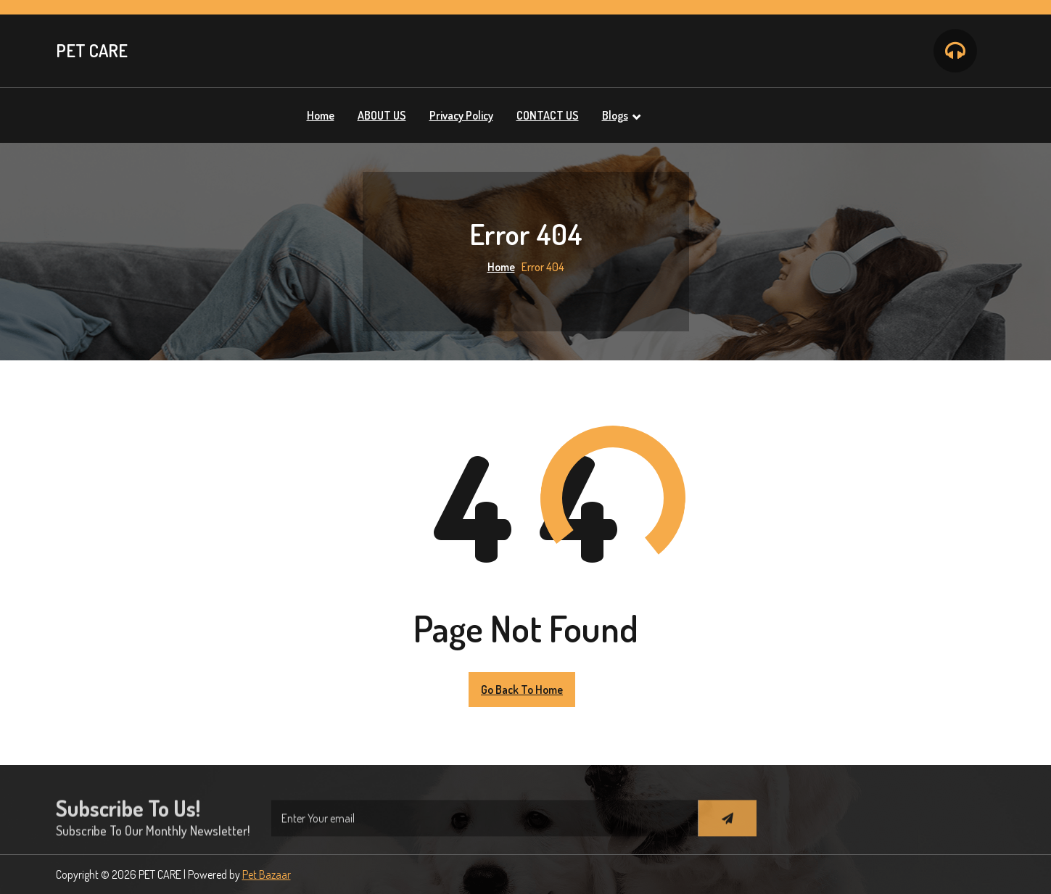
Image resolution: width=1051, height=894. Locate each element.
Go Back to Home (522, 689)
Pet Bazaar (266, 874)
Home (501, 267)
